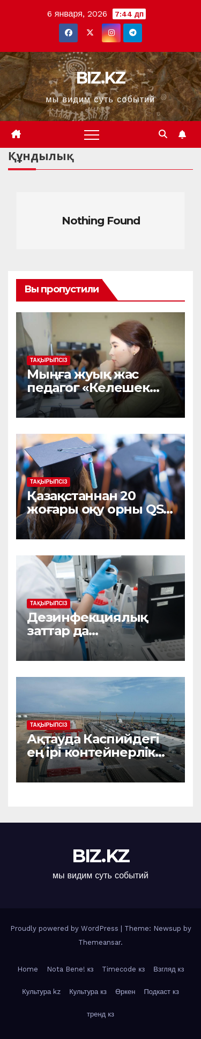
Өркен (125, 992)
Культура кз (88, 992)
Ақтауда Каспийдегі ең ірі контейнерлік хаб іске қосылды (93, 752)
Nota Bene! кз (70, 969)
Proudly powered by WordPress (65, 928)
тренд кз (100, 1014)
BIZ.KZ (100, 78)
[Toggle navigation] (91, 134)
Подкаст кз (161, 992)
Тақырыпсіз (48, 360)
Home (27, 969)
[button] (163, 134)
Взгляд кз (168, 969)
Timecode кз (123, 969)
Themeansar (99, 942)
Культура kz (41, 992)
